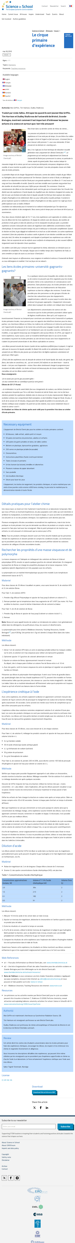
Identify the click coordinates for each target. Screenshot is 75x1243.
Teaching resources (18, 68)
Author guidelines (19, 19)
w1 (65, 152)
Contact (45, 6)
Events (54, 14)
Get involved (6, 19)
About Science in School (11, 1142)
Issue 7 (56, 31)
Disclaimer (5, 1160)
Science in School (38, 31)
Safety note (6, 1157)
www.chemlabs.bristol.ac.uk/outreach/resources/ (22, 972)
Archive (4, 1166)
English (6, 79)
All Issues (23, 14)
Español (6, 96)
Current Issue (13, 14)
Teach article (68, 35)
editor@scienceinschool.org (50, 979)
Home (4, 14)
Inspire (31, 14)
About (61, 14)
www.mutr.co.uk (56, 985)
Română (7, 92)
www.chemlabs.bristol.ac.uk (57, 962)
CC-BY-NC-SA (7, 1080)
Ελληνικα (7, 86)
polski (6, 89)
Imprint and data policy (10, 1148)
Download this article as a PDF (44, 1092)
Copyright (5, 1154)
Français (7, 82)
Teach (48, 14)
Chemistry (12, 64)
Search (63, 6)
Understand (39, 14)
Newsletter (54, 6)
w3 (10, 632)
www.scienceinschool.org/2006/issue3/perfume (22, 1004)
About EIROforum (8, 1145)
